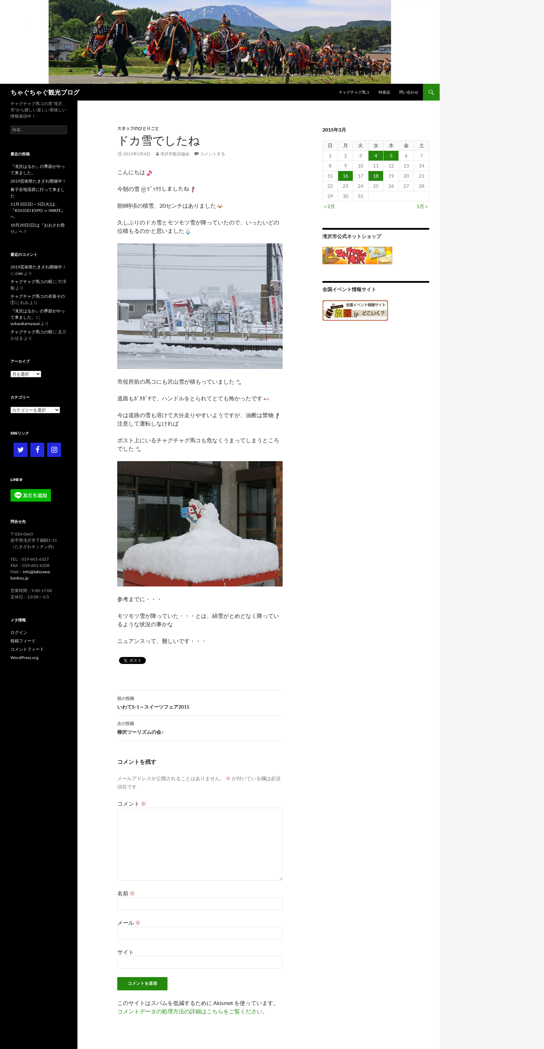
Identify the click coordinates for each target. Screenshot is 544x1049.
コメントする (212, 153)
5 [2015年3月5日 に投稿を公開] (391, 155)
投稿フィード (23, 640)
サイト (125, 951)
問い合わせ (408, 92)
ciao (19, 273)
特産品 (384, 92)
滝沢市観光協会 (174, 153)
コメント (131, 803)
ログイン (18, 632)
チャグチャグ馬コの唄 (31, 281)
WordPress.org (24, 657)
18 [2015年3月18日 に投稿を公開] (376, 176)
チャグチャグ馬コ (354, 92)
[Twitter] (21, 450)
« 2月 (329, 206)
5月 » (422, 206)
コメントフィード (27, 649)
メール (129, 922)
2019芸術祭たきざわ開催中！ (38, 181)
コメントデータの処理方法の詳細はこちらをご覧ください (189, 1011)
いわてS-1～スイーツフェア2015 (200, 702)
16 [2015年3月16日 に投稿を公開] (345, 176)
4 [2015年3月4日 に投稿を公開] (375, 155)
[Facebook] (37, 450)
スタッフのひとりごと (138, 128)
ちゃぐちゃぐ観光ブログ (45, 92)
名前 (126, 893)
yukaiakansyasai (25, 323)
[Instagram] (54, 450)
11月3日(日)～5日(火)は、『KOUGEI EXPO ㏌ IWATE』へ (37, 210)
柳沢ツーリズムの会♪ (200, 727)
